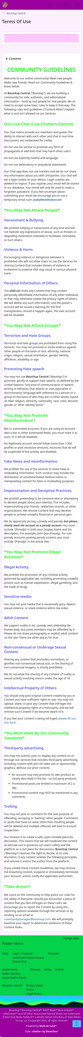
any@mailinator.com (49, 199)
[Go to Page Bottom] (76, 1023)
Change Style (70, 938)
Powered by (41, 1026)
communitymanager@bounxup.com (27, 919)
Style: (41, 1031)
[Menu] (78, 5)
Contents (15, 58)
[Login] (66, 5)
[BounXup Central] (5, 5)
